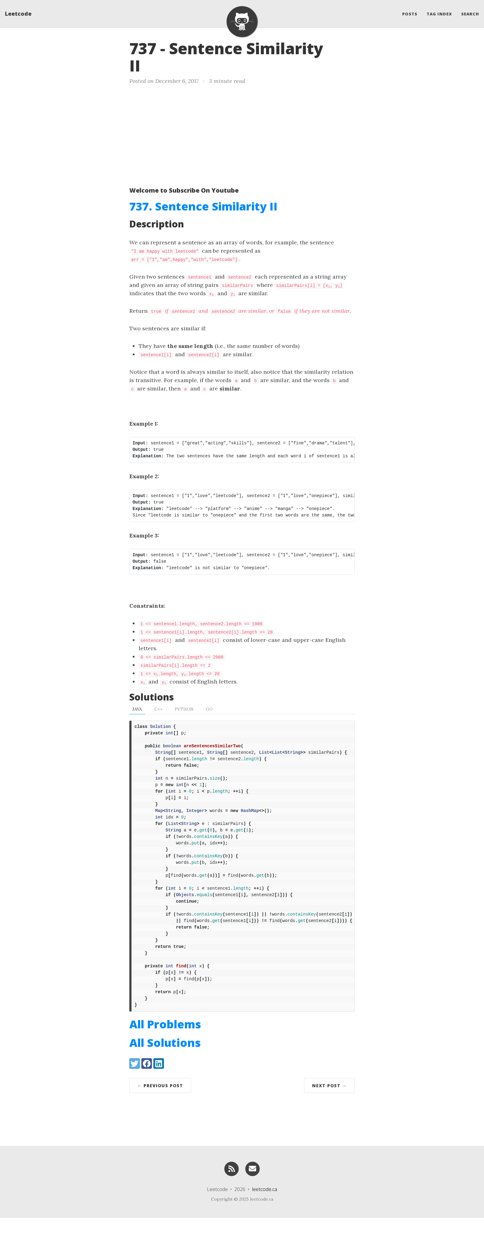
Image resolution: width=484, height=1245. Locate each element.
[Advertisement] (242, 134)
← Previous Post (160, 1113)
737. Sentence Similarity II (203, 206)
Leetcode (18, 14)
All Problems (165, 1051)
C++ (158, 709)
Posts (409, 14)
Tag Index (439, 14)
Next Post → (329, 1113)
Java (137, 709)
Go (209, 709)
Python (184, 709)
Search (470, 14)
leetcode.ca (264, 1216)
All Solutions (165, 1069)
